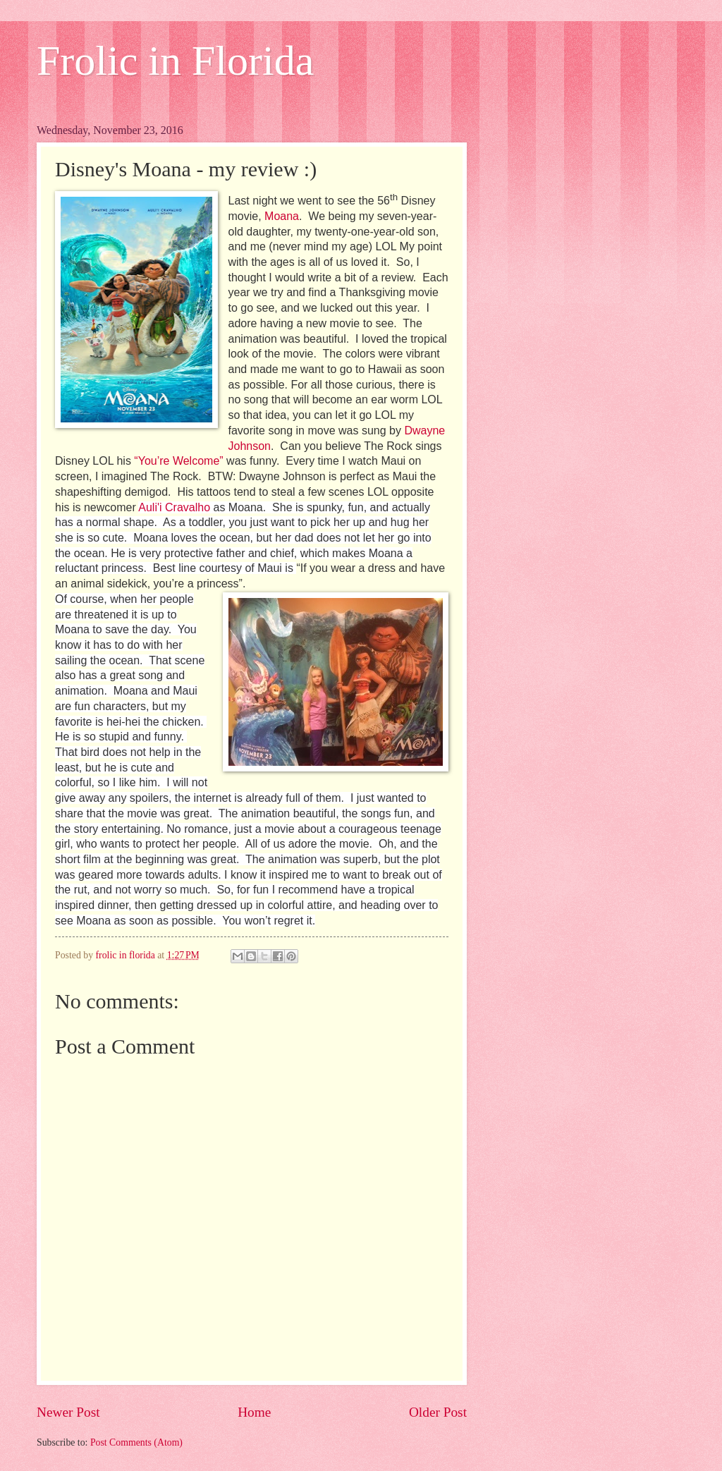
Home (254, 1412)
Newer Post (68, 1412)
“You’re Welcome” (178, 461)
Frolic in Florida (175, 60)
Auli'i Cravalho (174, 507)
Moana (281, 216)
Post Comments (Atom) (136, 1442)
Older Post (438, 1412)
